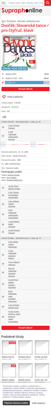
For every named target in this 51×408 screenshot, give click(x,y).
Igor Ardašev (8, 21)
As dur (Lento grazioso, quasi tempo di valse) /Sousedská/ (14, 317)
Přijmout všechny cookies (16, 403)
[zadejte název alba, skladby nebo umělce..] (25, 3)
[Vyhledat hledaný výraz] (47, 3)
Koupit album (25, 89)
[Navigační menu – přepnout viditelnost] (3, 3)
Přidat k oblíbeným (12, 97)
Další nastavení (38, 403)
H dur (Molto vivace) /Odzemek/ (13, 244)
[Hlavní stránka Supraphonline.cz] (22, 11)
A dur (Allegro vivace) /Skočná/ (13, 203)
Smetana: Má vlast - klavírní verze (31, 357)
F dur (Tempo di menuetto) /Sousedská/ (13, 195)
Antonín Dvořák (13, 175)
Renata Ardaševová (29, 21)
